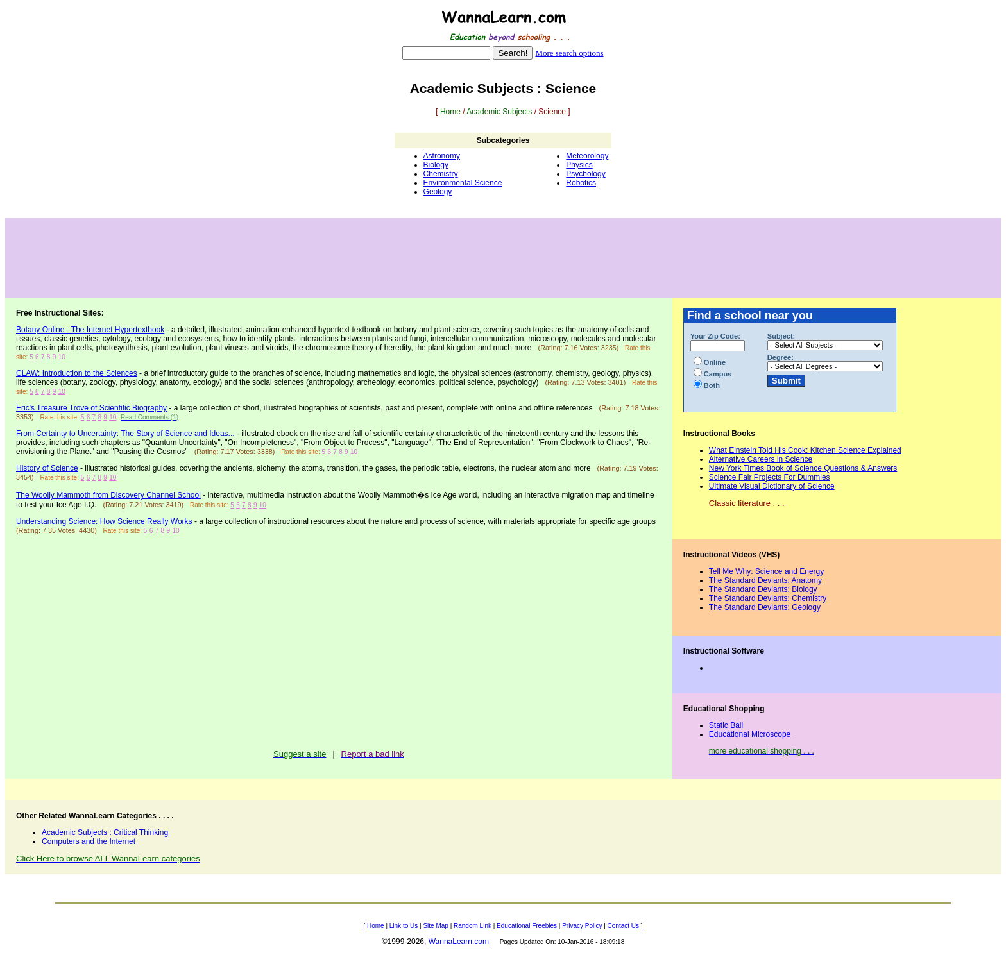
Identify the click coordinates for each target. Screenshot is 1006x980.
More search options (569, 53)
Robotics (581, 182)
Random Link (472, 925)
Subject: (781, 336)
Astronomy (441, 155)
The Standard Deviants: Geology (765, 607)
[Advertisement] (503, 258)
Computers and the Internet (88, 841)
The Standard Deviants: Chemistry (767, 598)
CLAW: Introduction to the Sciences (76, 373)
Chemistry (440, 173)
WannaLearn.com (459, 941)
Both (707, 385)
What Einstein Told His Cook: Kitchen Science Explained (805, 450)
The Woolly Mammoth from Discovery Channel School (108, 495)
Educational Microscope (749, 734)
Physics (579, 164)
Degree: (780, 357)
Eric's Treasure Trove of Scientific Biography (91, 407)
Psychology (585, 173)
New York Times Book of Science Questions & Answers (803, 468)
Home (375, 925)
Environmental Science (462, 182)
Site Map (435, 925)
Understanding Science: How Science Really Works (104, 521)
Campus (712, 374)
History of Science (47, 468)
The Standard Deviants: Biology (763, 589)
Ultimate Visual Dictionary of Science (772, 486)
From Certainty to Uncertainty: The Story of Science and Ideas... (125, 433)
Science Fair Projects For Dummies (769, 477)
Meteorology (587, 155)
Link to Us (403, 925)
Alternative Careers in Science (760, 459)
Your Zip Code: (715, 336)
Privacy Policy (582, 925)
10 (61, 356)
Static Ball (726, 725)
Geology (437, 191)
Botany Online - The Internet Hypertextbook (90, 329)
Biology (435, 164)
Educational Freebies (527, 925)
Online (710, 362)
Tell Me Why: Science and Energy (766, 571)
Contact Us (623, 925)
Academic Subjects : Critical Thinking (105, 832)
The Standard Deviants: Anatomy (765, 580)
